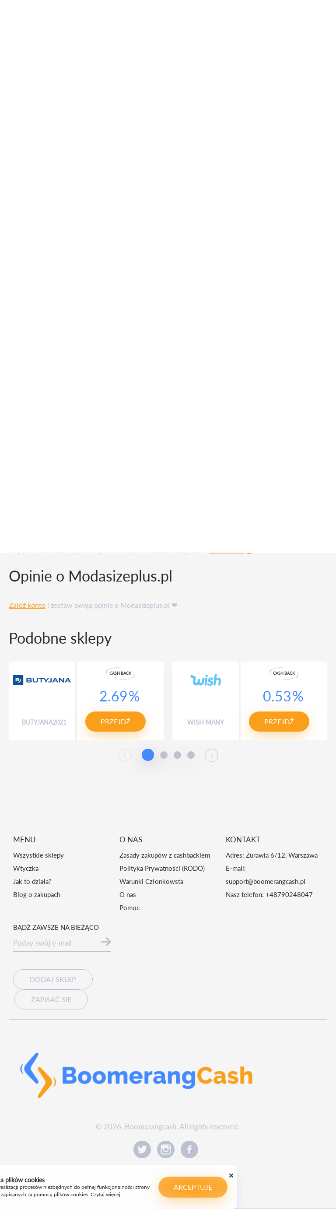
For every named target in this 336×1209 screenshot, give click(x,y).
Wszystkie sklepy (38, 855)
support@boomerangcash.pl (265, 881)
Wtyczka (25, 868)
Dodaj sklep (53, 979)
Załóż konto (27, 605)
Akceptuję (116, 1187)
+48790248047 (289, 894)
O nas (127, 894)
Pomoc (129, 907)
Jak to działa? (32, 881)
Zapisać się (51, 999)
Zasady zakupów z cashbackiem (164, 855)
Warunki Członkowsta (151, 881)
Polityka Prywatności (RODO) (162, 868)
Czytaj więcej (28, 1194)
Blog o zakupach (36, 894)
